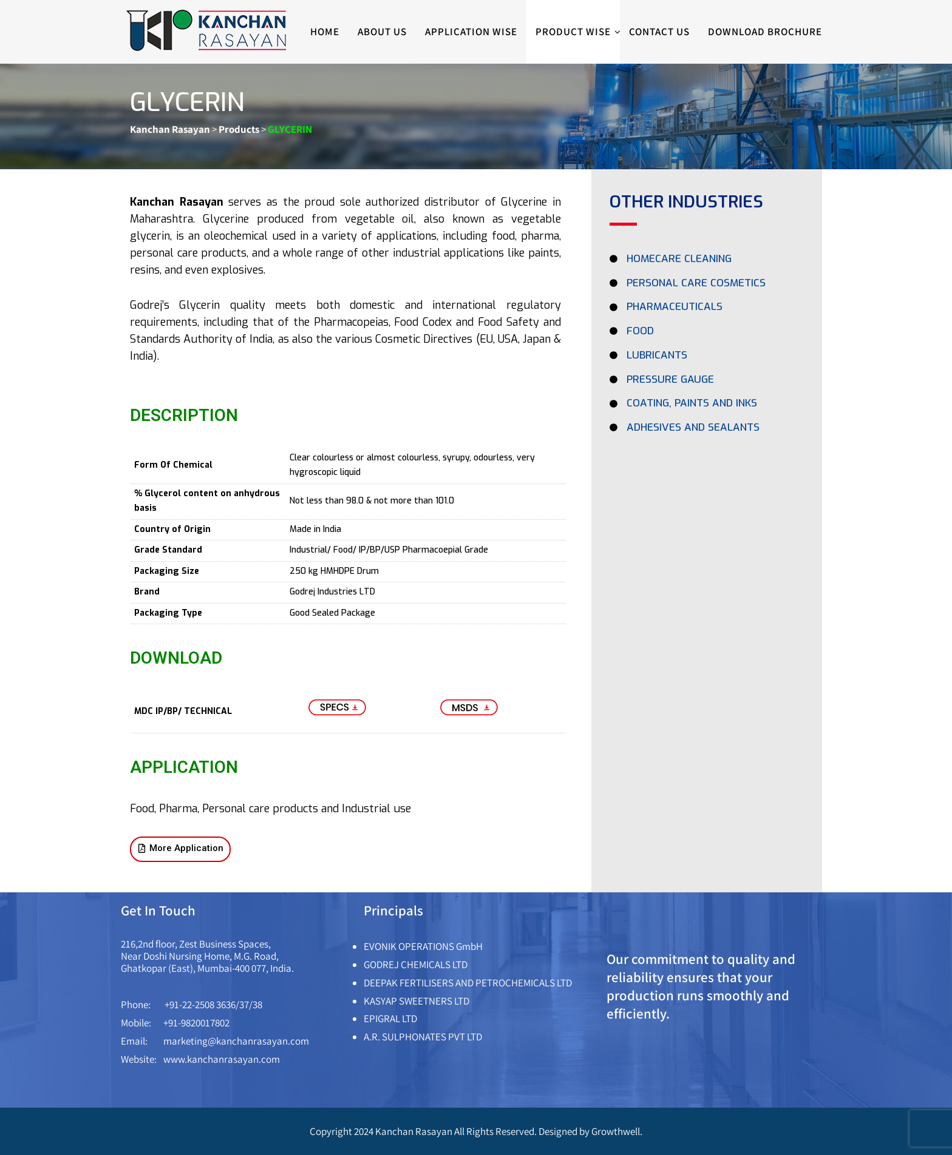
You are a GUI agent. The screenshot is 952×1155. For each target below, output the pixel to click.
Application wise (471, 31)
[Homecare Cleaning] (707, 262)
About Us (382, 31)
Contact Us (659, 31)
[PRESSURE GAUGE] (707, 383)
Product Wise (578, 31)
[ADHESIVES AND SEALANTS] (707, 431)
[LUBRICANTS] (707, 358)
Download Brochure (765, 31)
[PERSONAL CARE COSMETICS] (707, 286)
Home (324, 31)
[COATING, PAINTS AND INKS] (707, 406)
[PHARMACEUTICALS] (707, 310)
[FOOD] (707, 334)
